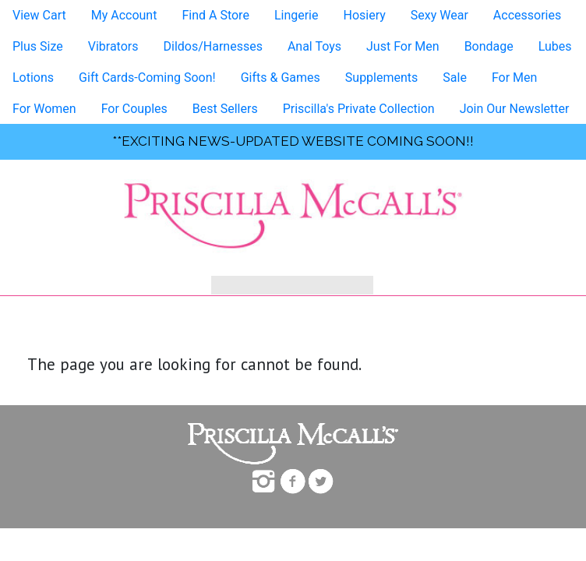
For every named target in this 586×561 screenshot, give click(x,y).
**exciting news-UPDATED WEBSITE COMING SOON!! (293, 141)
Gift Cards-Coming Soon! (147, 77)
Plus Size (37, 46)
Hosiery (364, 15)
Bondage (489, 46)
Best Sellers (225, 108)
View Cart (39, 15)
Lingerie (296, 15)
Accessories (527, 15)
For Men (514, 77)
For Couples (134, 108)
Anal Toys (314, 46)
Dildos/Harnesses (212, 46)
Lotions (33, 77)
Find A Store (215, 15)
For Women (44, 108)
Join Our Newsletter (515, 108)
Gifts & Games (280, 77)
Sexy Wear (439, 15)
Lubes (555, 46)
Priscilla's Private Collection (359, 108)
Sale (455, 77)
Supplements (381, 77)
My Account (124, 15)
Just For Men (403, 46)
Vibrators (113, 46)
